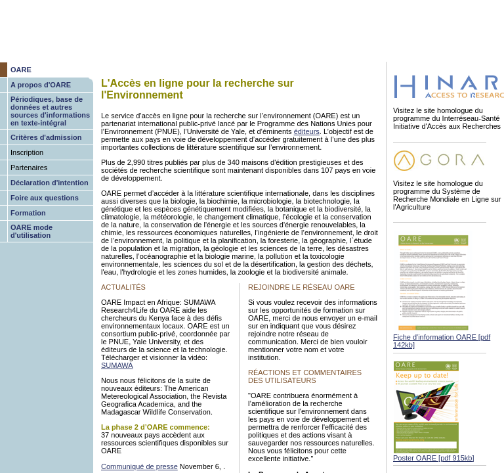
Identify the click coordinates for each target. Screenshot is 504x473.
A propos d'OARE (40, 85)
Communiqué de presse (139, 466)
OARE (21, 70)
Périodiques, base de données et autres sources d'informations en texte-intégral (50, 111)
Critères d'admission (45, 137)
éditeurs (307, 131)
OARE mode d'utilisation (31, 231)
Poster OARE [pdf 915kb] (433, 458)
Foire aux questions (44, 198)
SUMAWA (117, 365)
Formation (28, 213)
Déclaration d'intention (49, 183)
